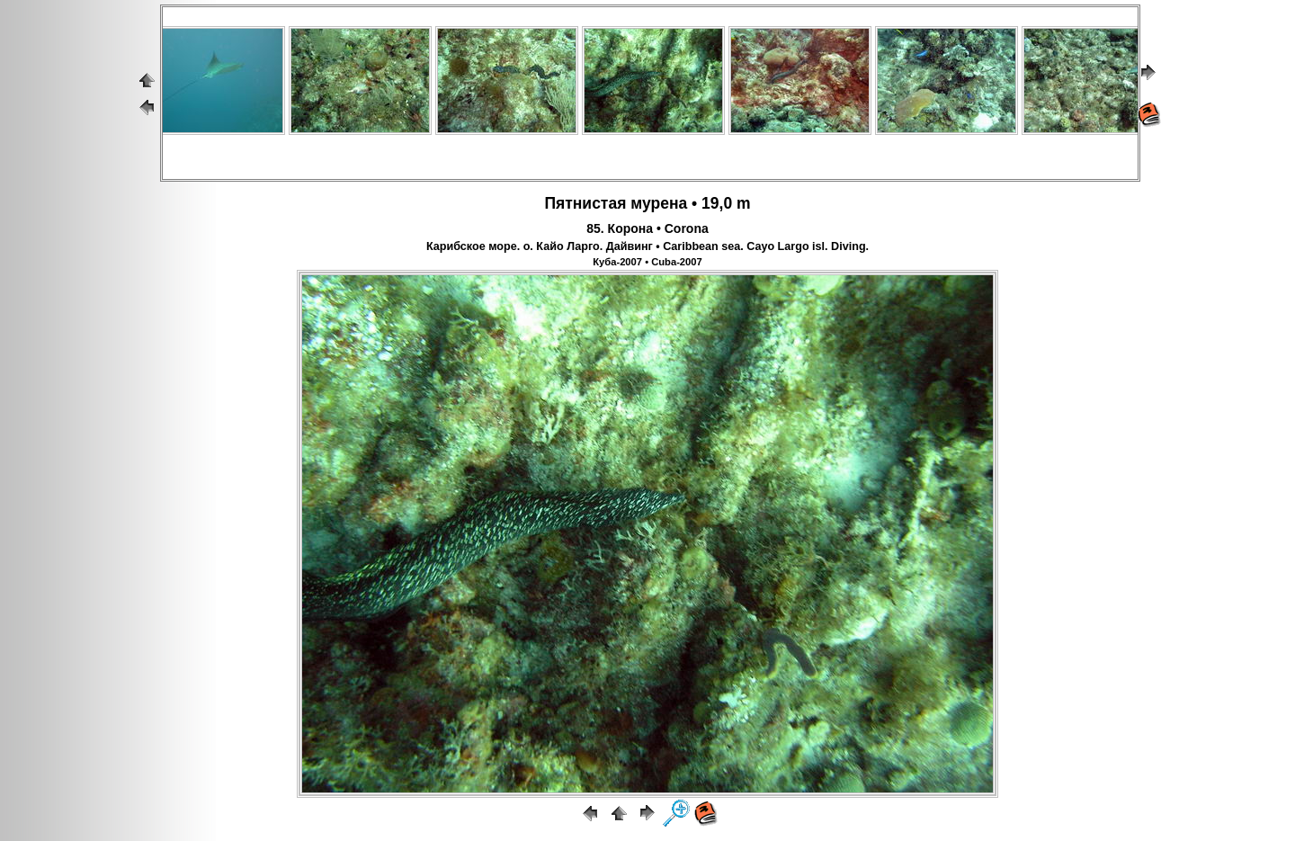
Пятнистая (585, 203)
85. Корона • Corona (647, 228)
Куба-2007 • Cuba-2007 (647, 261)
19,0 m (725, 203)
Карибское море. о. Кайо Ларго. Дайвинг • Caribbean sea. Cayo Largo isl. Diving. (647, 246)
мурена (658, 203)
